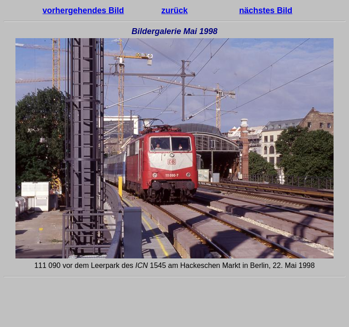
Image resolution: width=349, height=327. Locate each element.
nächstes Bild (265, 10)
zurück (174, 10)
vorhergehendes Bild (83, 10)
